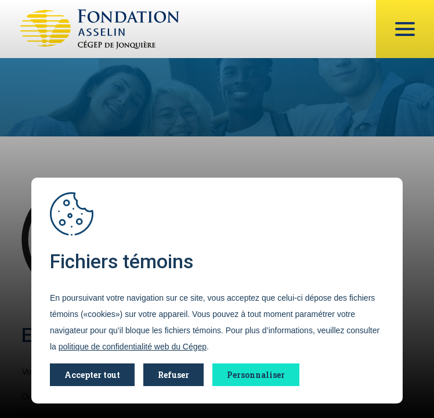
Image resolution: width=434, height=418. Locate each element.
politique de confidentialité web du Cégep (133, 346)
